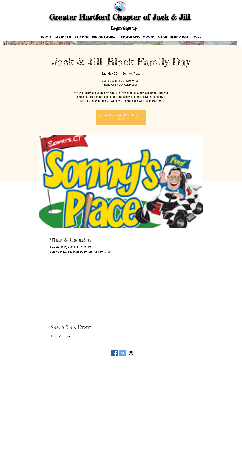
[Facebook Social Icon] (114, 353)
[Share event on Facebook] (51, 336)
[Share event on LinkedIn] (68, 336)
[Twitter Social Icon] (122, 353)
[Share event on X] (60, 336)
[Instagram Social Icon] (131, 353)
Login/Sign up (124, 28)
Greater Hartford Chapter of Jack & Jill (121, 17)
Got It (121, 119)
